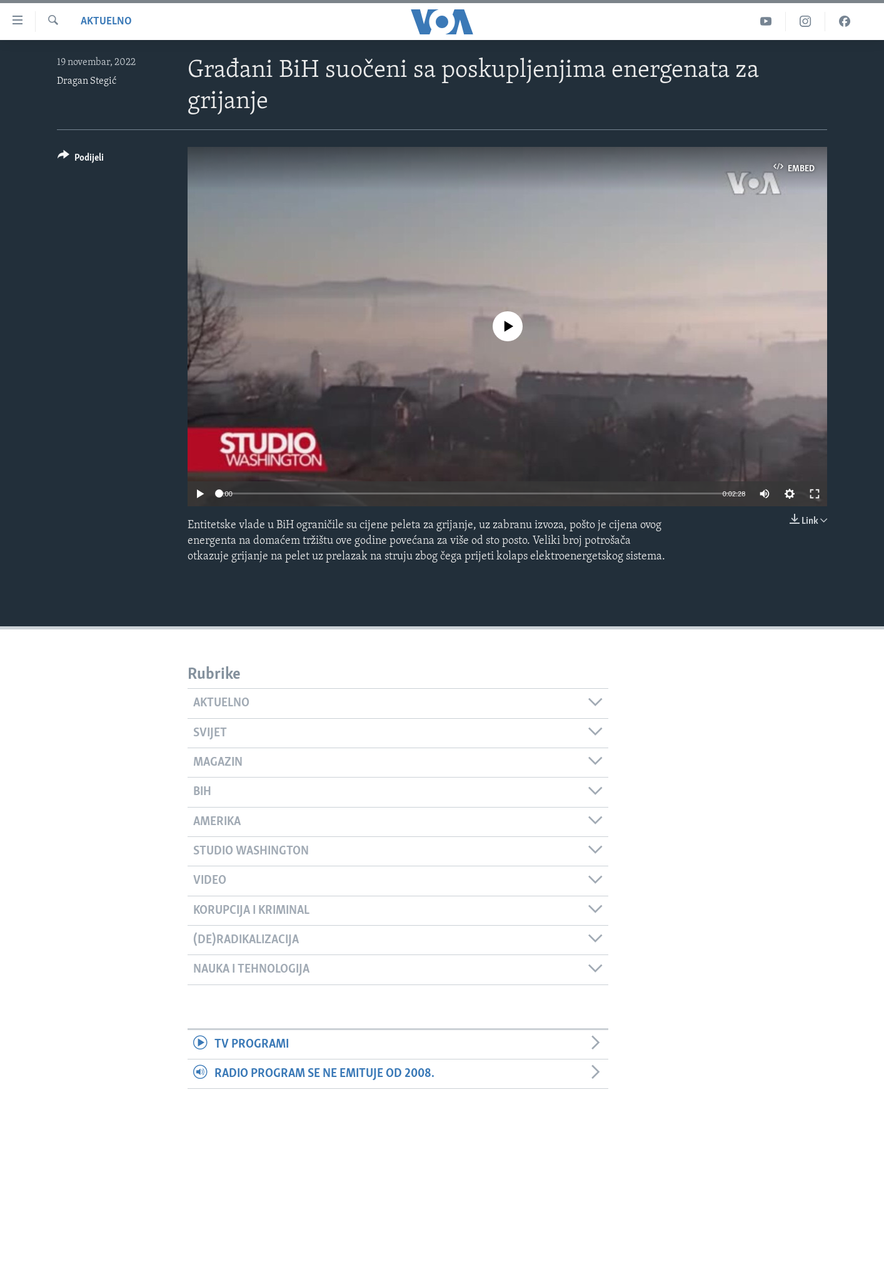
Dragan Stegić (86, 81)
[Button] (81, 160)
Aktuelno (106, 22)
